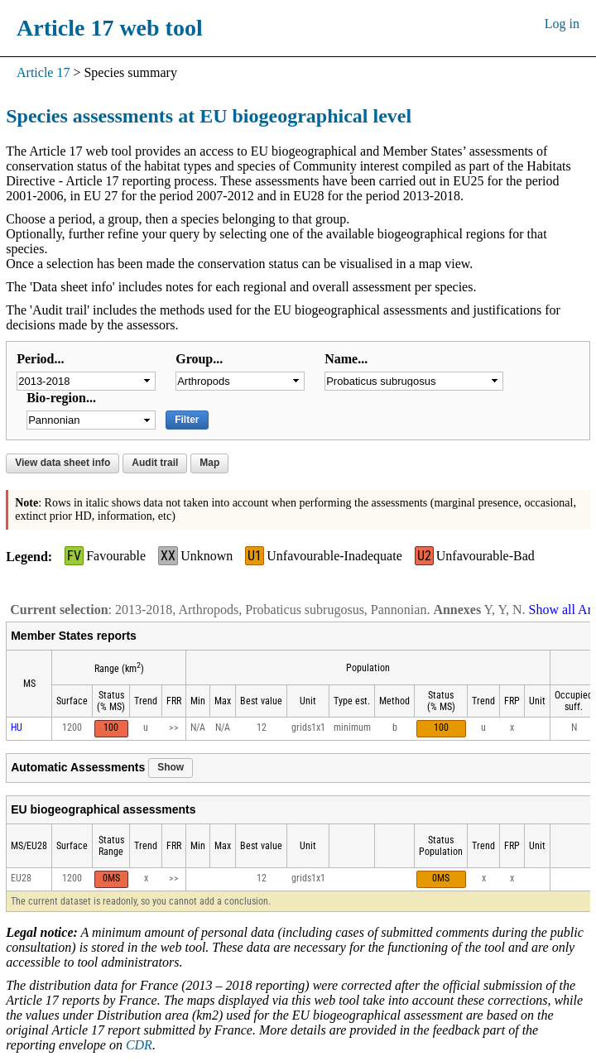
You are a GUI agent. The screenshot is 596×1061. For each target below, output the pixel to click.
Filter (187, 419)
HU (16, 727)
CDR (139, 1045)
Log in (562, 24)
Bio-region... (61, 398)
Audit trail (155, 462)
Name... (346, 359)
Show (170, 767)
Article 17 (43, 72)
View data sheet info (62, 462)
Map (209, 462)
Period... (40, 359)
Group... (199, 359)
